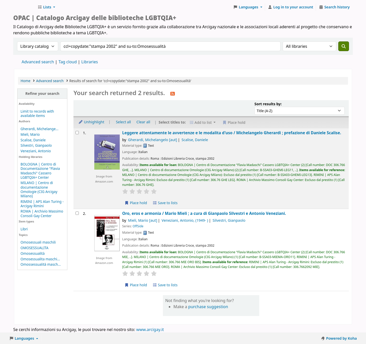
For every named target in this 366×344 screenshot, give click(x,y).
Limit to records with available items (37, 113)
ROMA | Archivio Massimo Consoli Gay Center (42, 213)
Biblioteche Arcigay (24, 7)
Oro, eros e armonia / (204, 213)
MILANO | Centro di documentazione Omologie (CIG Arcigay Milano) (39, 189)
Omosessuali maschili (38, 242)
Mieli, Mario (30, 134)
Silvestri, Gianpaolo (36, 145)
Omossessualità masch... (41, 264)
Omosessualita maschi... (40, 259)
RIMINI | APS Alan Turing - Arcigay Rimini (42, 203)
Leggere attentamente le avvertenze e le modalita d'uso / (231, 132)
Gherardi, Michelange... (39, 128)
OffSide (138, 226)
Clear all (143, 121)
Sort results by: (268, 103)
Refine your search (42, 93)
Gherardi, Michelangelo (152, 139)
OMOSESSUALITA (35, 247)
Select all (123, 121)
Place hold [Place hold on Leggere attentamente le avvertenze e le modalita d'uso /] (136, 202)
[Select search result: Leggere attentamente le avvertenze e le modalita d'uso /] (77, 132)
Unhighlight (91, 121)
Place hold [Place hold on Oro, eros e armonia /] (136, 284)
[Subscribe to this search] (172, 93)
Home (25, 80)
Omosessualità (33, 253)
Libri (24, 229)
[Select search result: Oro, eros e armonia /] (77, 213)
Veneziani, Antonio (36, 150)
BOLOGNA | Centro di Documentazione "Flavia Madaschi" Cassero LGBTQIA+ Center (40, 171)
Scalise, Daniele (33, 140)
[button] (46, 7)
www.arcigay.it (150, 329)
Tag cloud (67, 62)
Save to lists (164, 202)
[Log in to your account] (290, 7)
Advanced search (38, 62)
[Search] (343, 46)
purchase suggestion (208, 306)
